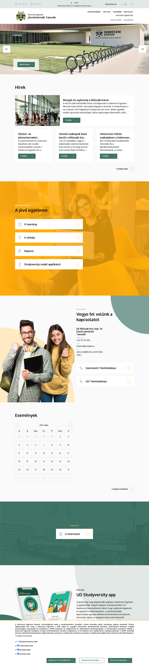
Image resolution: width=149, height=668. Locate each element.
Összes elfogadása (118, 664)
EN (122, 4)
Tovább (68, 120)
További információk (23, 639)
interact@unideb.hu (85, 346)
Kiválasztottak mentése (59, 664)
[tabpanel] (74, 49)
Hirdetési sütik (24, 657)
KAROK (76, 3)
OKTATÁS (107, 12)
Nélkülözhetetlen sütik (28, 645)
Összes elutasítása (90, 664)
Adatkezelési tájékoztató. (101, 636)
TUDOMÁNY (117, 12)
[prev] (17, 425)
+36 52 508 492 (22, 4)
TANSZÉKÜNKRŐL (94, 12)
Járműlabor (24, 64)
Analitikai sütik (24, 653)
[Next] (142, 49)
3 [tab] (75, 72)
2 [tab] (72, 72)
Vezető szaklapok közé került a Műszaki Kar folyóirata (73, 137)
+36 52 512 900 (83, 340)
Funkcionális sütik (26, 649)
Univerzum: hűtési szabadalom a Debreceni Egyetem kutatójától (115, 137)
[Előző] (6, 49)
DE (71, 3)
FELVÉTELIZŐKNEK (116, 20)
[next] (71, 425)
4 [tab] (77, 72)
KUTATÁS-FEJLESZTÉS (124, 15)
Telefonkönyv (37, 4)
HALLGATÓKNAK (128, 20)
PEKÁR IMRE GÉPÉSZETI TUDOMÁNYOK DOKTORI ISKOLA (74, 6)
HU (125, 4)
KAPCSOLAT (128, 12)
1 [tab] (70, 72)
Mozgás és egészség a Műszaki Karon (86, 100)
